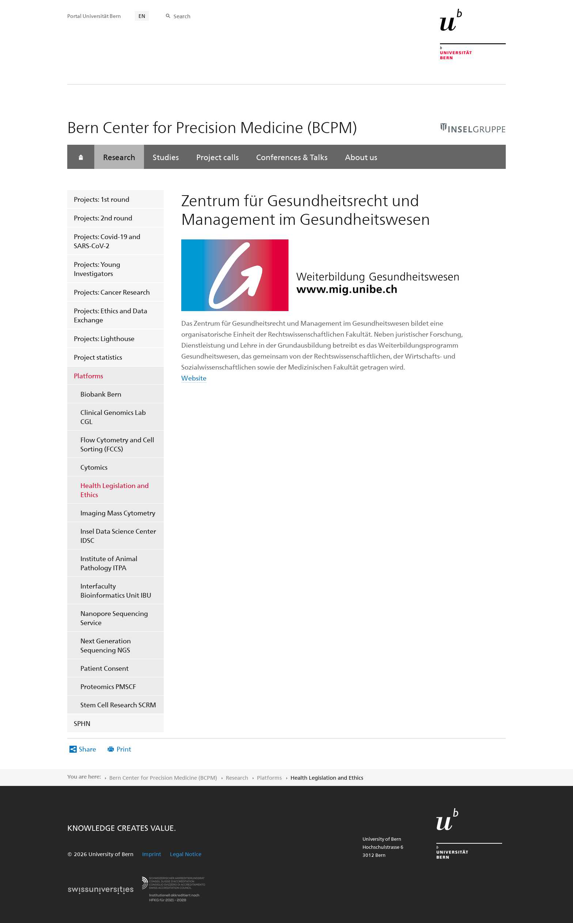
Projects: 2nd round (103, 217)
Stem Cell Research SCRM (118, 704)
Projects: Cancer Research (112, 291)
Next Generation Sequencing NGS (105, 645)
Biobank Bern (100, 393)
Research (119, 157)
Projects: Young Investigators (97, 269)
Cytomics (93, 467)
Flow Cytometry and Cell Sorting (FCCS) (117, 444)
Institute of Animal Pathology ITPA (108, 563)
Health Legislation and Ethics (114, 490)
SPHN (82, 723)
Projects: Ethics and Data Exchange (110, 315)
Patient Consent (104, 668)
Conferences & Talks (291, 157)
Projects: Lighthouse (104, 338)
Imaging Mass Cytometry (117, 512)
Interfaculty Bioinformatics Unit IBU (115, 590)
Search (182, 16)
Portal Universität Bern (94, 15)
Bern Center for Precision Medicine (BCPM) (163, 777)
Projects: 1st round (101, 199)
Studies (166, 157)
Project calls (217, 157)
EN (141, 15)
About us (361, 157)
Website (193, 377)
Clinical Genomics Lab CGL (113, 417)
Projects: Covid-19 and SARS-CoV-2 (107, 241)
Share (87, 748)
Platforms (88, 375)
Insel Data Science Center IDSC (118, 535)
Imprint (151, 854)
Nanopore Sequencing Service (114, 618)
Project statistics (98, 357)
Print (124, 748)
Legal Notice (185, 854)
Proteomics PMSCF (108, 686)
